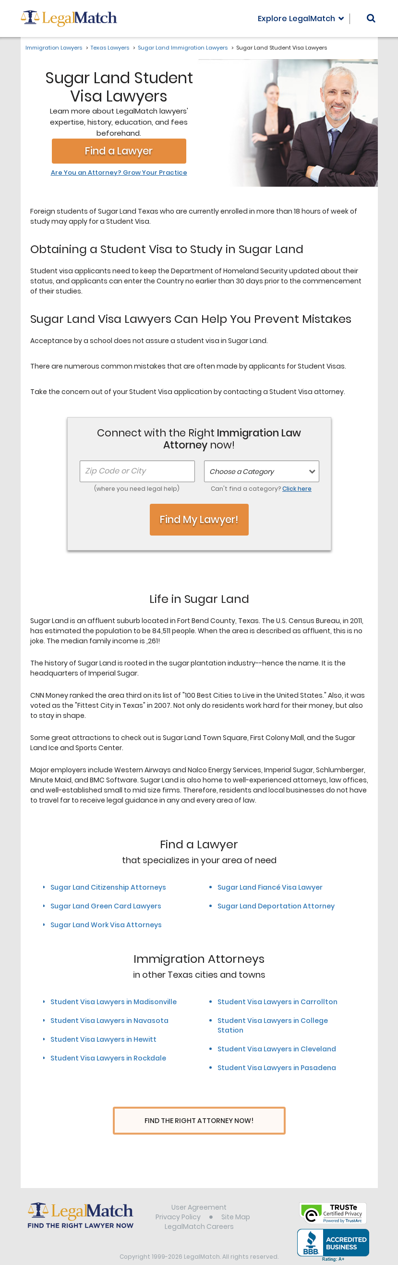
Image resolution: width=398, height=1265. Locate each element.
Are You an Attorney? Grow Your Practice (119, 172)
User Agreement (199, 1189)
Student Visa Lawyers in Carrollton (277, 1002)
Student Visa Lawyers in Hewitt (103, 1039)
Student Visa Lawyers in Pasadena (276, 1068)
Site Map (235, 1199)
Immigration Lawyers (53, 47)
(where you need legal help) (137, 489)
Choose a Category (241, 471)
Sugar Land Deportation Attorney (276, 906)
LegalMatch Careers (199, 1209)
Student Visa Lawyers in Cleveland (276, 1049)
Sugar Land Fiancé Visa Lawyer (270, 887)
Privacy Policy (178, 1199)
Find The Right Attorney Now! (199, 1120)
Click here (297, 489)
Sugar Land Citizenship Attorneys (108, 887)
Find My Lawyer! (199, 519)
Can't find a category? (261, 489)
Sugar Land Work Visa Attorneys (106, 925)
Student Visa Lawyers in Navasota (109, 1020)
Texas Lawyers (110, 47)
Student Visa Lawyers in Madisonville (113, 1002)
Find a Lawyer (119, 151)
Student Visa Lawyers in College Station (272, 1025)
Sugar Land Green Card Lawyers (105, 906)
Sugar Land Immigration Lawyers (183, 47)
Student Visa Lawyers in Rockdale (108, 1058)
